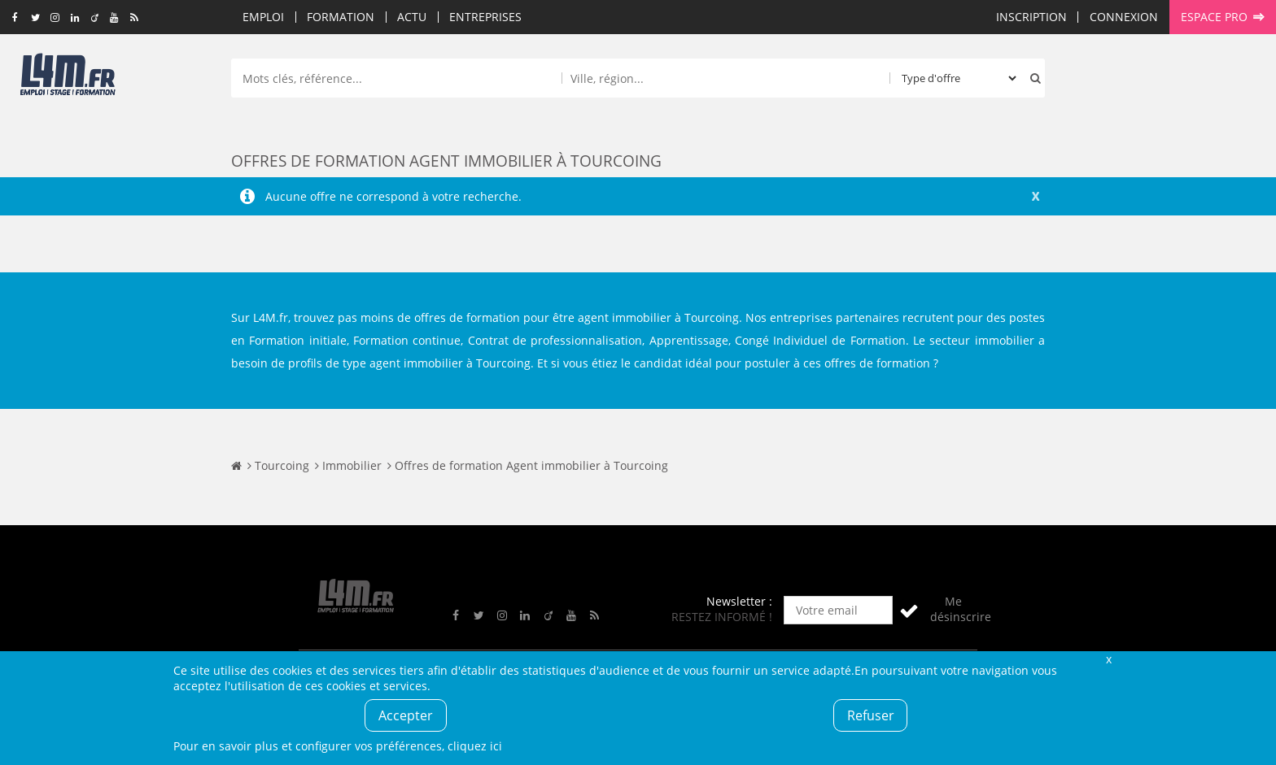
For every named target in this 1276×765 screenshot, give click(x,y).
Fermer (1108, 659)
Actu (411, 16)
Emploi (263, 16)
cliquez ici (475, 746)
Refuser (870, 715)
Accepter (405, 715)
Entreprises (485, 16)
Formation (340, 16)
